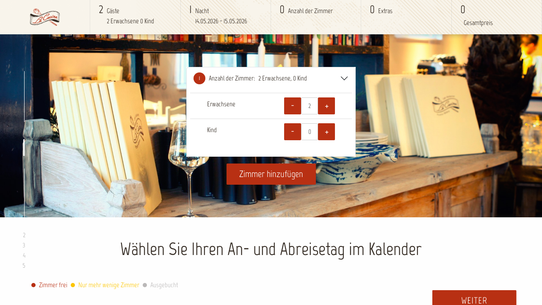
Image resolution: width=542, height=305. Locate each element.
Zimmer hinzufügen (271, 174)
